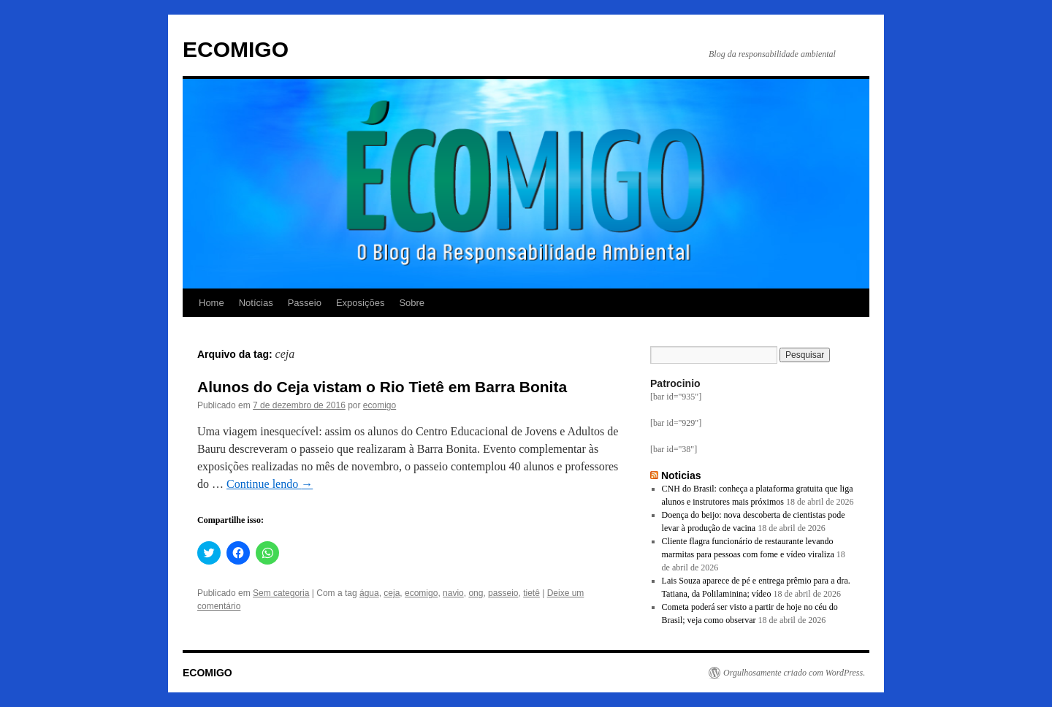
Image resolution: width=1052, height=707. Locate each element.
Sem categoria (281, 593)
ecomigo (379, 405)
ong (475, 593)
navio (453, 593)
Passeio (304, 302)
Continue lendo (269, 484)
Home (211, 302)
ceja (392, 593)
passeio (503, 593)
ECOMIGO (236, 49)
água (369, 593)
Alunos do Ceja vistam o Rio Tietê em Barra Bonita (382, 386)
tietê (531, 593)
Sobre (411, 302)
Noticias (681, 475)
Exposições (360, 302)
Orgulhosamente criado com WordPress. (794, 673)
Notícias (256, 302)
